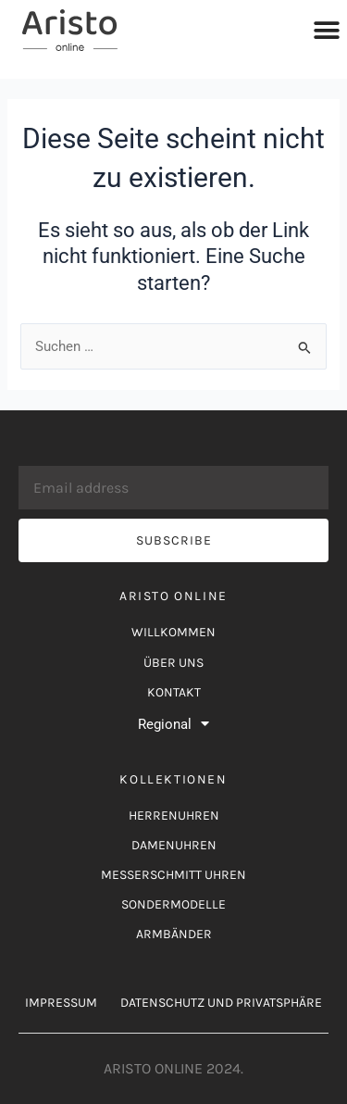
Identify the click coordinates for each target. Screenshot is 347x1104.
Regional (173, 724)
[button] (326, 30)
